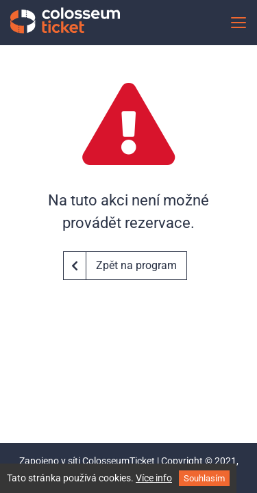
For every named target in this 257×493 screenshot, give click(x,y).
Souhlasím (204, 478)
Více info (154, 477)
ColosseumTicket (118, 460)
